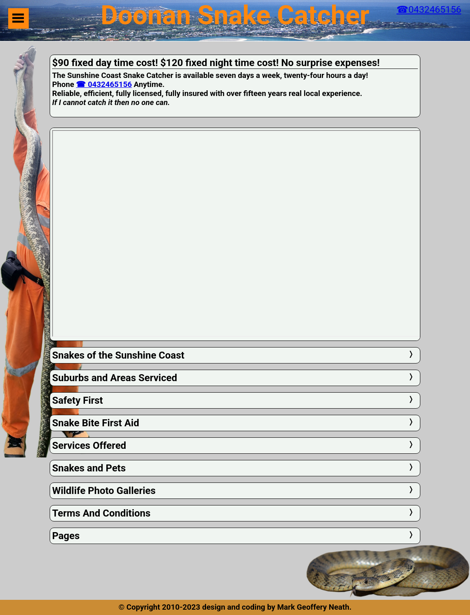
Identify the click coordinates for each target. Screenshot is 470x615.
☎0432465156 (429, 9)
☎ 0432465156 (104, 84)
